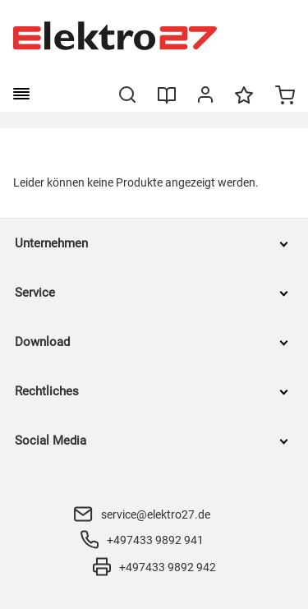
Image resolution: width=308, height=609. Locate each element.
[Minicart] (285, 96)
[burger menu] (21, 93)
